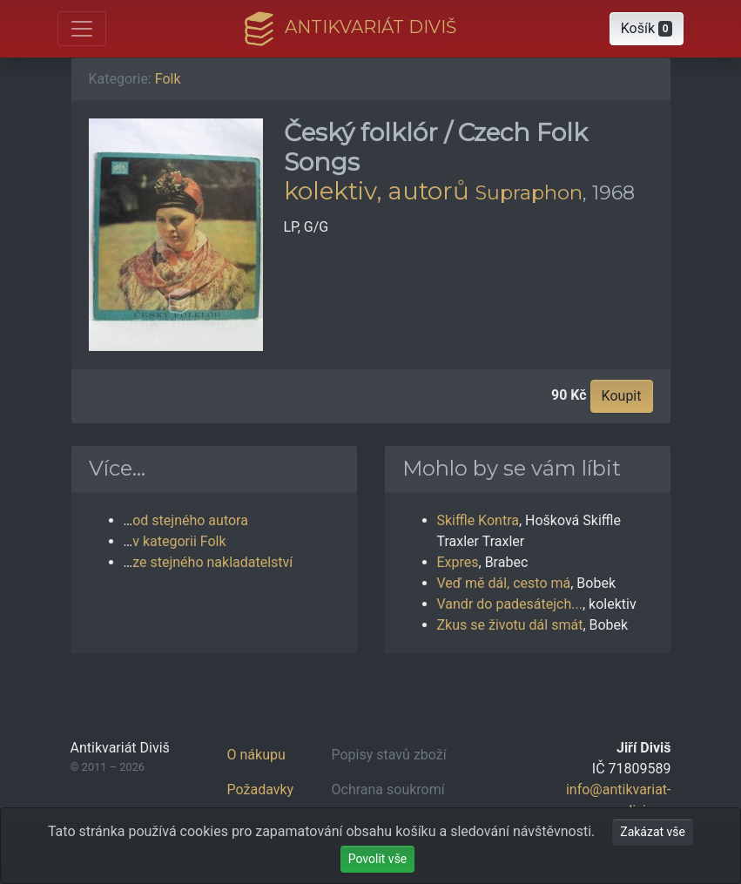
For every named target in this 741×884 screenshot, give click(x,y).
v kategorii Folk (179, 541)
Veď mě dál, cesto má (504, 583)
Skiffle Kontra (478, 520)
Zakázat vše (652, 832)
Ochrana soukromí (388, 789)
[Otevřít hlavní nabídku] (81, 28)
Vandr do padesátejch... (510, 604)
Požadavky (260, 789)
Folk (168, 79)
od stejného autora (190, 520)
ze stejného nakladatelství (212, 562)
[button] (647, 28)
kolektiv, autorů (376, 191)
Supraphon (529, 192)
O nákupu (256, 754)
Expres (458, 562)
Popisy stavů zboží (389, 754)
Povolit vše (378, 859)
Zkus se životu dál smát (510, 625)
